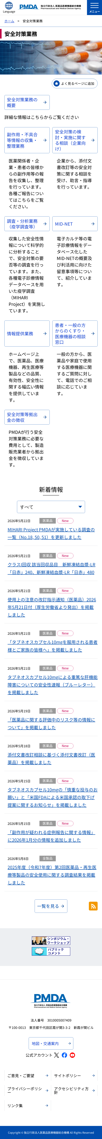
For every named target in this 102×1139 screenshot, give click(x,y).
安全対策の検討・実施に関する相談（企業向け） (70, 140)
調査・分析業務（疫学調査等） (22, 224)
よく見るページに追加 (77, 83)
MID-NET (64, 224)
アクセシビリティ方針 (71, 1090)
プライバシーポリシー (24, 1090)
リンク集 (15, 1105)
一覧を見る (48, 906)
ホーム (9, 20)
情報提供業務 (20, 333)
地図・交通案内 (45, 1043)
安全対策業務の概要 (22, 102)
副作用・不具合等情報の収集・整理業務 (22, 140)
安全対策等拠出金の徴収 (22, 417)
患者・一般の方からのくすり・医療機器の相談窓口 (70, 333)
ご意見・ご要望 (20, 1075)
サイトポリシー (67, 1075)
